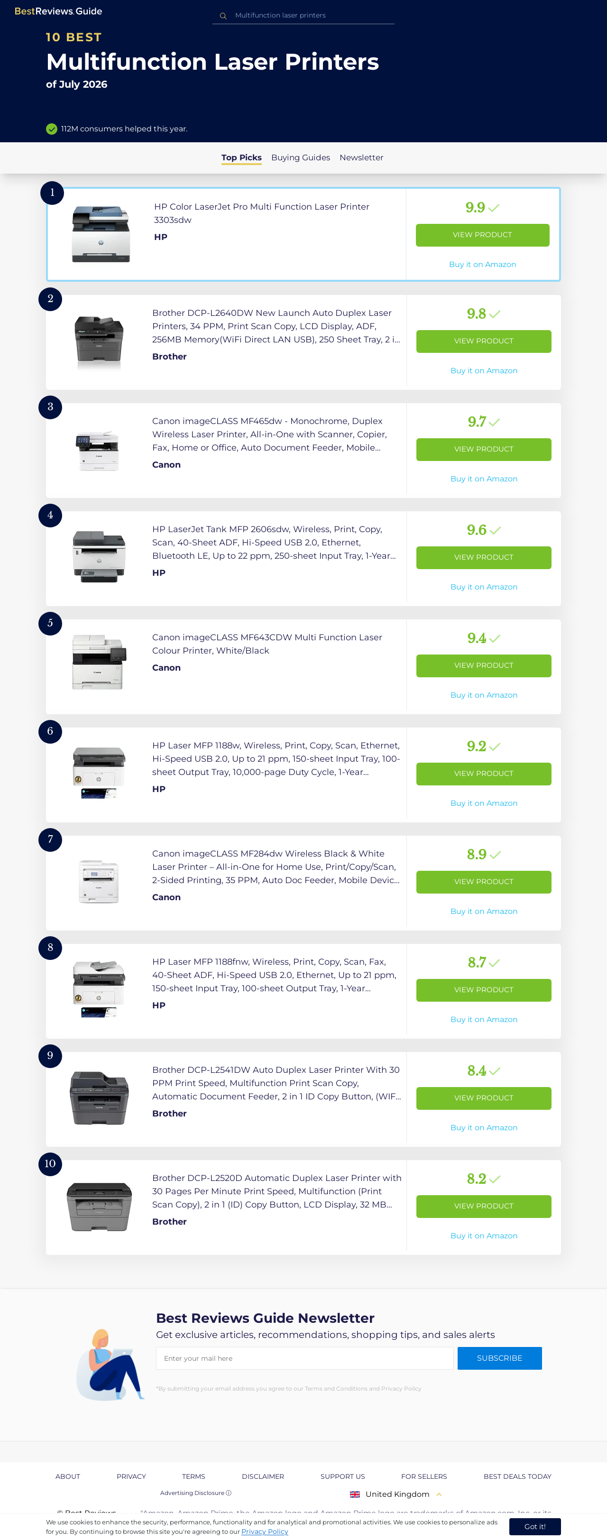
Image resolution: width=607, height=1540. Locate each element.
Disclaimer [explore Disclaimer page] (263, 1476)
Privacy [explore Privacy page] (131, 1476)
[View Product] (303, 234)
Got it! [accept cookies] (535, 1526)
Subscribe (500, 1358)
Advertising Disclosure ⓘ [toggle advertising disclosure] (195, 1492)
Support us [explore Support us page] (343, 1476)
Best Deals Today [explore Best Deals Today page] (518, 1476)
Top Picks (241, 157)
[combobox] (303, 15)
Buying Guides (300, 157)
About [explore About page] (67, 1476)
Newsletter (362, 157)
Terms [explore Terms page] (193, 1476)
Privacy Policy (264, 1531)
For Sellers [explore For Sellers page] (424, 1476)
